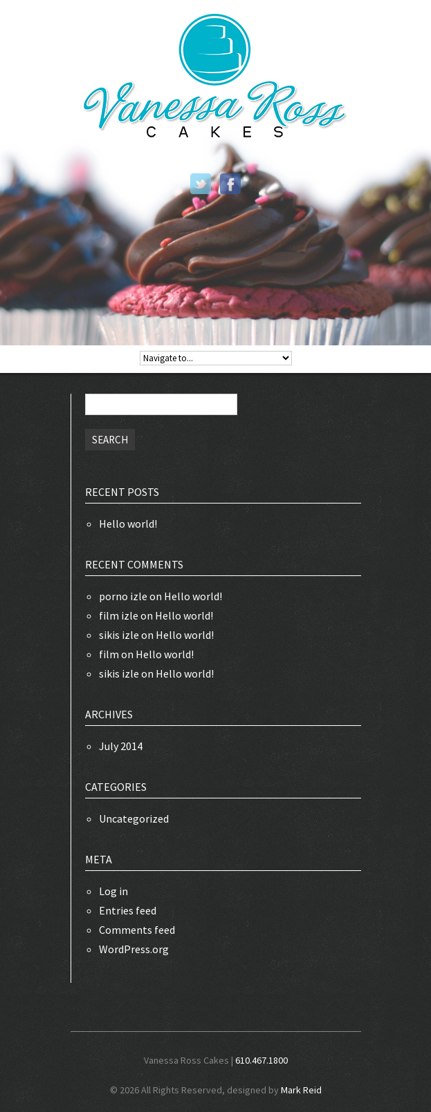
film (109, 654)
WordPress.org (134, 949)
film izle (118, 615)
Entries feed (127, 910)
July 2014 (121, 746)
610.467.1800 (261, 1060)
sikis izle (119, 635)
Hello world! (128, 523)
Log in (113, 891)
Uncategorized (134, 818)
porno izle (123, 596)
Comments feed (137, 930)
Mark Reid (301, 1090)
